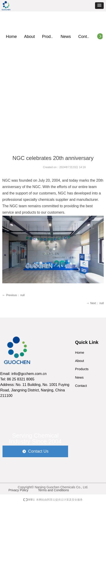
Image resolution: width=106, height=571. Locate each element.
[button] (99, 5)
